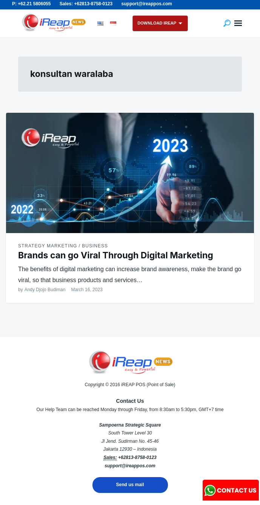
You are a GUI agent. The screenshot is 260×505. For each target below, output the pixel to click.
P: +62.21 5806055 (31, 3)
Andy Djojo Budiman (45, 289)
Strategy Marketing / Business (63, 246)
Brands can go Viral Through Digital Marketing (115, 255)
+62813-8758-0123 (137, 457)
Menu (238, 23)
